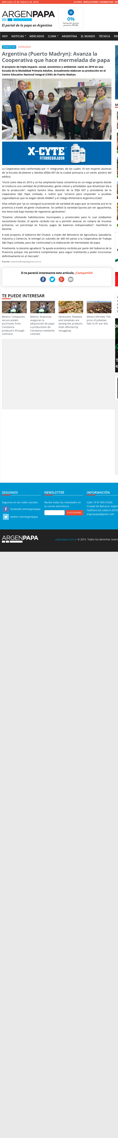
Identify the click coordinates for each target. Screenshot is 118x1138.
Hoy (5, 36)
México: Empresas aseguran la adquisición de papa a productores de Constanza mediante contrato (42, 318)
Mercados (37, 36)
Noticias (17, 36)
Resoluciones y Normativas (98, 2)
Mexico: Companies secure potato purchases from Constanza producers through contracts (14, 318)
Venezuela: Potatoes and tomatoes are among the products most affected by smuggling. (70, 316)
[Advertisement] (33, 374)
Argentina (69, 36)
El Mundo (88, 36)
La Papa (78, 2)
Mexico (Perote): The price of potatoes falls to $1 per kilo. (99, 313)
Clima (52, 36)
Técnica (104, 36)
